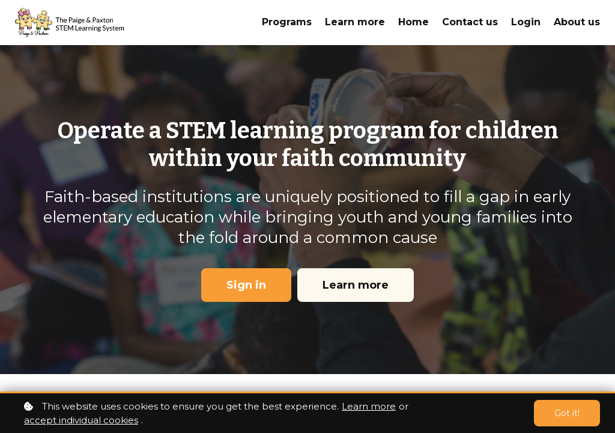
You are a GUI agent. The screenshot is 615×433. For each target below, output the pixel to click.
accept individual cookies (81, 420)
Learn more (369, 406)
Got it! (567, 413)
